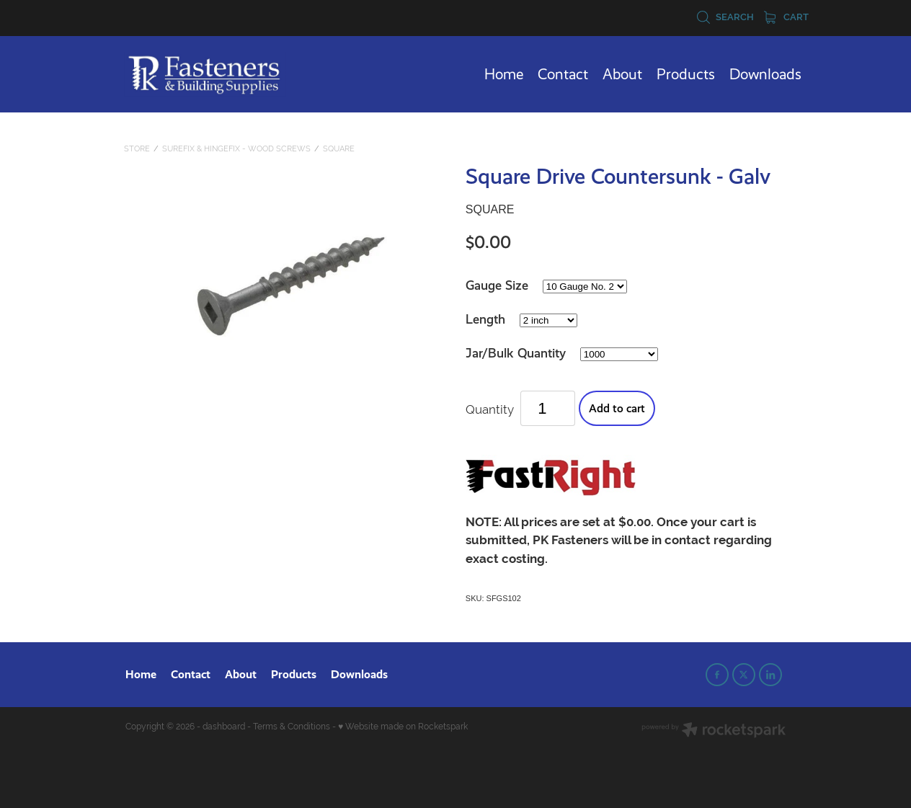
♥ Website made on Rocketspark (403, 727)
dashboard (224, 727)
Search (725, 17)
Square (339, 148)
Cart (786, 17)
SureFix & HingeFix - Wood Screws (236, 148)
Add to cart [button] (617, 408)
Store (137, 148)
